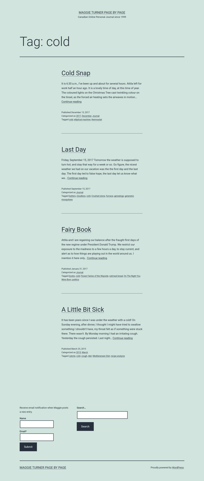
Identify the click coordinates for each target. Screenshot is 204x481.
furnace (109, 196)
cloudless (81, 196)
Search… (81, 407)
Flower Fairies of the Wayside (94, 276)
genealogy (119, 196)
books (72, 276)
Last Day (73, 149)
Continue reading (71, 101)
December (87, 116)
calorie (72, 356)
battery (72, 196)
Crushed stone (98, 196)
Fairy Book (76, 229)
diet (90, 356)
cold (71, 119)
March (85, 352)
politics (75, 279)
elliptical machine (82, 119)
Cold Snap (75, 73)
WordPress (178, 467)
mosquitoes (67, 199)
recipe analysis (118, 356)
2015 (78, 352)
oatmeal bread (116, 276)
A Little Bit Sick (82, 309)
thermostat (97, 119)
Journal (96, 116)
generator (129, 196)
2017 (78, 116)
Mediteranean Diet (101, 356)
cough (84, 356)
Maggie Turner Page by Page (102, 12)
